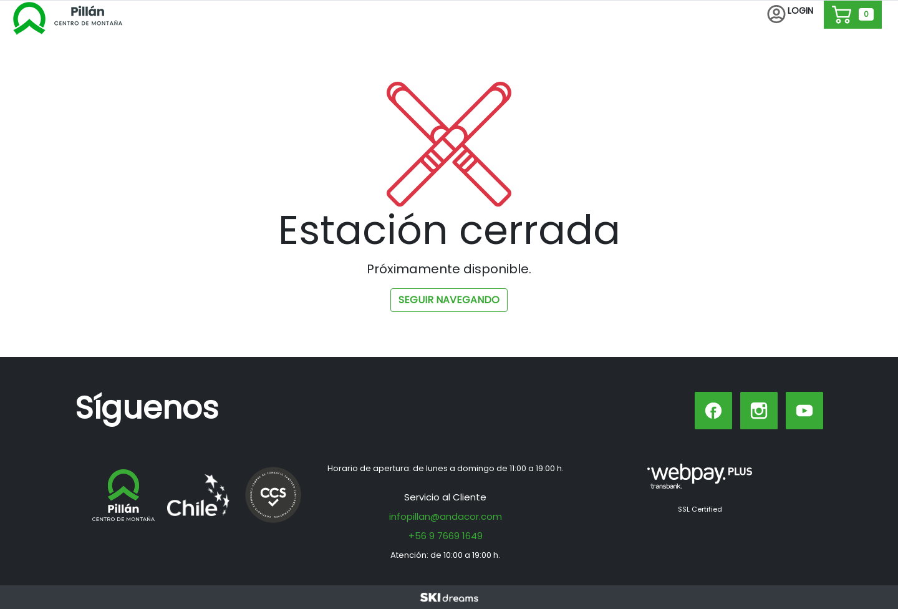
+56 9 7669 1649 (445, 535)
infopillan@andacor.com (445, 516)
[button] (790, 15)
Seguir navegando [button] (449, 300)
